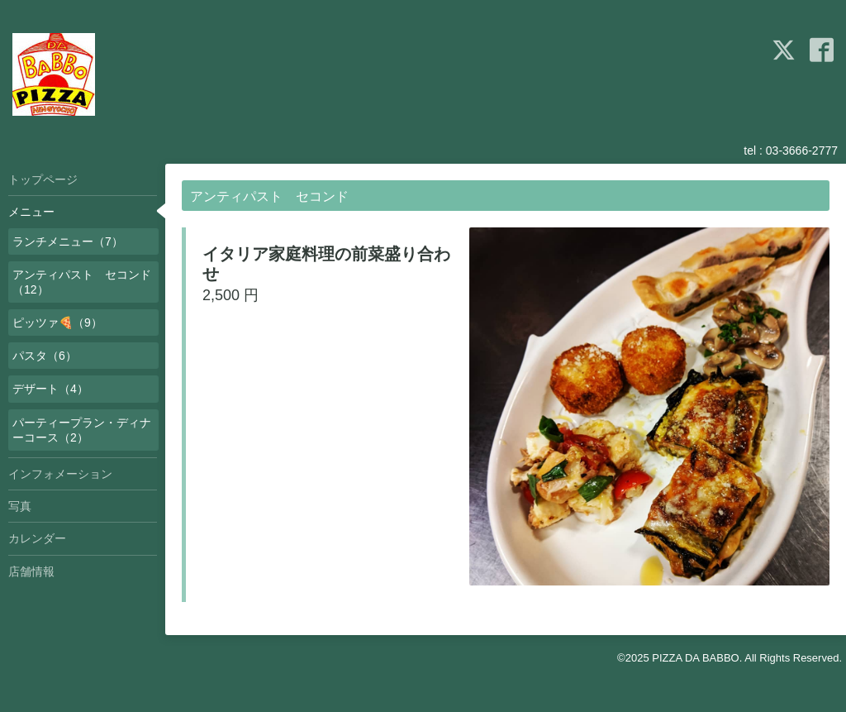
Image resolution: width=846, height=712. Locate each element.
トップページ (43, 179)
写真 (19, 506)
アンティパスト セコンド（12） (81, 282)
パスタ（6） (44, 355)
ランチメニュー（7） (67, 241)
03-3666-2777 (802, 150)
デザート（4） (50, 388)
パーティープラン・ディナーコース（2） (81, 430)
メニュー (31, 211)
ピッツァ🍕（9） (57, 322)
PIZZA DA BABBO (695, 658)
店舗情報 (31, 571)
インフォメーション (60, 473)
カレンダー (37, 538)
